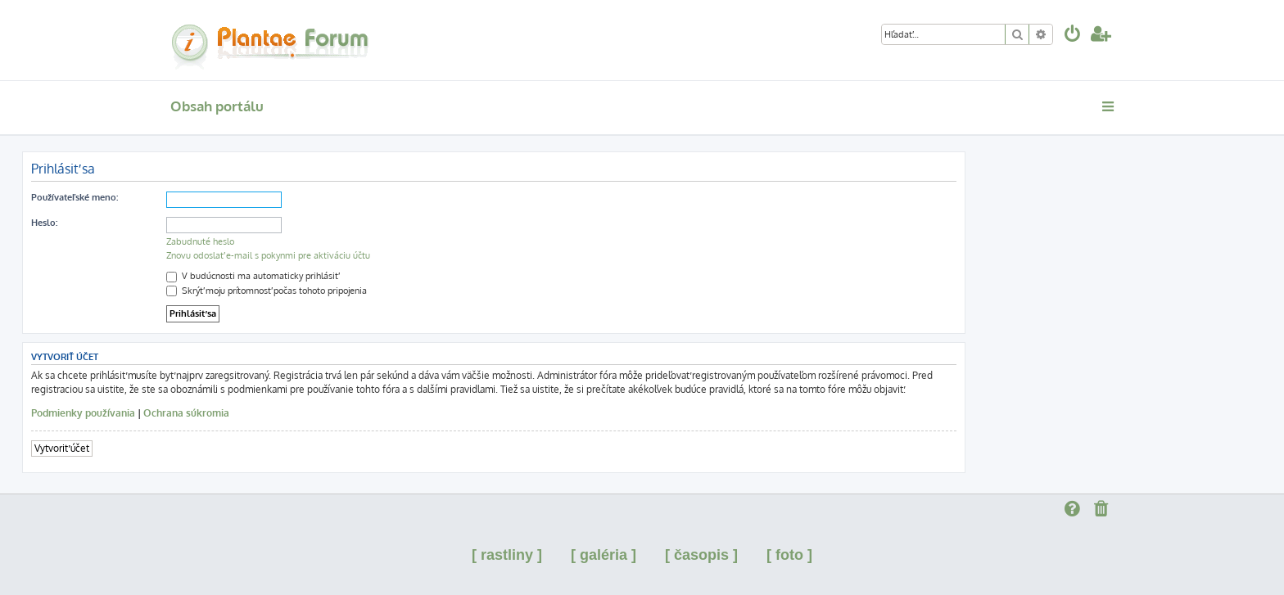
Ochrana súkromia (186, 413)
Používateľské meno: (74, 197)
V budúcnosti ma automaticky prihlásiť (252, 276)
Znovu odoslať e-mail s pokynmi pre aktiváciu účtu (268, 255)
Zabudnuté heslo (200, 241)
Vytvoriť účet (61, 448)
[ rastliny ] (507, 555)
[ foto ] (789, 555)
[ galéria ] (603, 555)
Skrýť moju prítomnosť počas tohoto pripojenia (266, 290)
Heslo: (44, 222)
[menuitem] (1072, 36)
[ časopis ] (701, 555)
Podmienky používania (83, 413)
